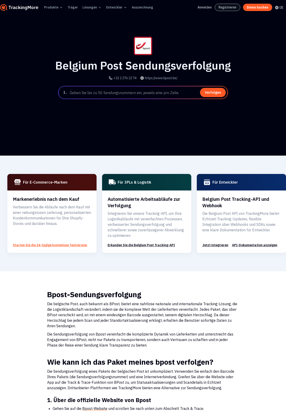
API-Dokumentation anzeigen (249, 239)
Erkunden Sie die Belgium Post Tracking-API (139, 239)
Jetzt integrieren (213, 239)
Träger (69, 7)
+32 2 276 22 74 (127, 78)
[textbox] (148, 93)
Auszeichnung (132, 7)
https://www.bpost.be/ (160, 78)
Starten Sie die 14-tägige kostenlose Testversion (45, 239)
